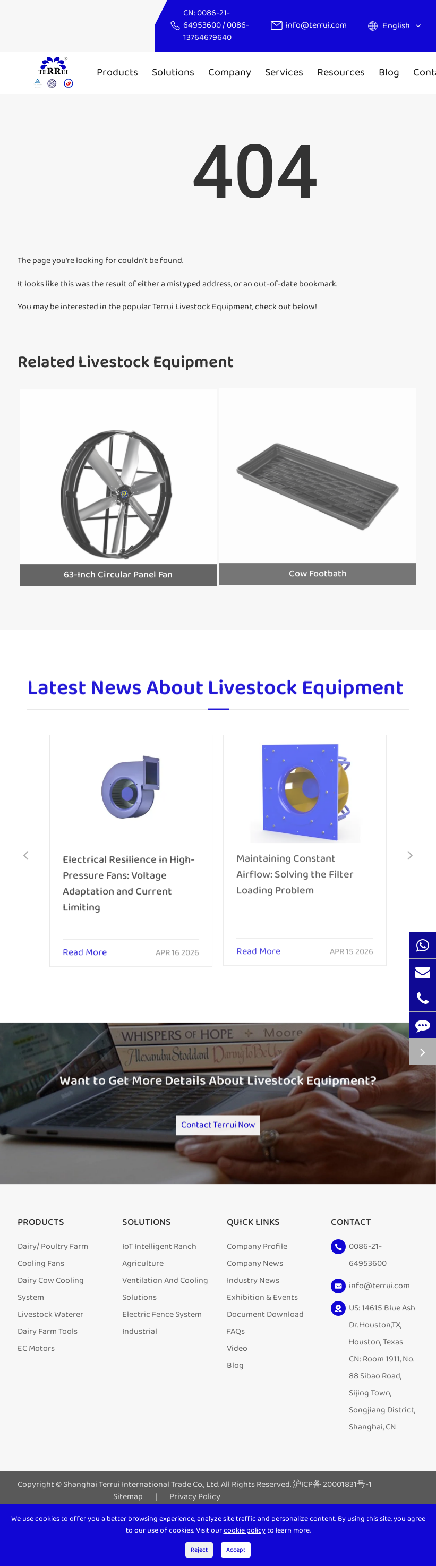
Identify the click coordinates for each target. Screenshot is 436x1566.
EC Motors (36, 1386)
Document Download (265, 1352)
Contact (351, 1260)
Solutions (173, 72)
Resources (341, 72)
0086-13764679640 (216, 31)
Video (237, 1386)
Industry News (253, 1318)
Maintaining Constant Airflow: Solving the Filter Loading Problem (295, 866)
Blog (389, 72)
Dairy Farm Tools (48, 1369)
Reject (199, 1550)
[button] (26, 856)
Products (117, 72)
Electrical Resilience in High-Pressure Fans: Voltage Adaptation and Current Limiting (129, 876)
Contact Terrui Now (218, 1155)
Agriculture (143, 1301)
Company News (255, 1301)
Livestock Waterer (50, 1352)
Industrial (139, 1369)
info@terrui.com (316, 25)
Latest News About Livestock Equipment (215, 694)
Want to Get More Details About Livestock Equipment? (218, 1101)
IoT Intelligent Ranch (159, 1284)
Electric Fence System (162, 1352)
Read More (85, 946)
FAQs (236, 1369)
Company (229, 72)
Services (284, 72)
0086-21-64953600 (206, 19)
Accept (235, 1550)
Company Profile (257, 1284)
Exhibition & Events (262, 1335)
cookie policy (245, 1530)
